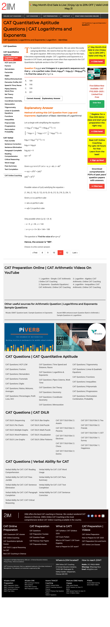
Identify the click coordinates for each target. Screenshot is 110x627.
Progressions (10, 126)
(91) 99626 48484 (93, 564)
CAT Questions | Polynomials (85, 386)
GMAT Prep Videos (9, 591)
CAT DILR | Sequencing (15, 420)
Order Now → (97, 104)
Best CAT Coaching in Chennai (14, 554)
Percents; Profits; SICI (13, 82)
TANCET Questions (50, 595)
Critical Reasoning (12, 159)
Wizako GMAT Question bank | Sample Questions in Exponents (29, 313)
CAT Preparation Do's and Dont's (94, 541)
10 (54, 253)
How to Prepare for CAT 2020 (93, 538)
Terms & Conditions (18, 562)
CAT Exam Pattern (62, 537)
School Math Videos (92, 585)
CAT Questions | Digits (15, 384)
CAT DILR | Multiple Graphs (17, 430)
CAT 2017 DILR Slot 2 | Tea (92, 420)
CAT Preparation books (38, 544)
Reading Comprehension (11, 154)
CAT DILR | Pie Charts (15, 425)
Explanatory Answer (51, 98)
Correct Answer (34, 98)
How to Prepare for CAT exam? (67, 547)
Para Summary (11, 165)
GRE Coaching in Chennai (32, 583)
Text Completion (11, 169)
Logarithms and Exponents (13, 59)
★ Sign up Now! (97, 160)
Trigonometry (10, 107)
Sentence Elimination (13, 147)
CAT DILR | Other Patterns (41, 439)
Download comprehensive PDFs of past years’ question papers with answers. (97, 175)
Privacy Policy (8, 562)
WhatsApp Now (95, 567)
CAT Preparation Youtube (39, 534)
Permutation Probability (10, 130)
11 (60, 253)
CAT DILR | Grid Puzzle (40, 425)
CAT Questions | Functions (84, 377)
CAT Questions (87, 23)
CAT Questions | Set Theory (50, 387)
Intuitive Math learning (93, 583)
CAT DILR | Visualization (41, 435)
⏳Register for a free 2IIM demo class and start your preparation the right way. (96, 120)
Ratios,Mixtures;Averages (14, 79)
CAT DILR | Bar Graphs (40, 420)
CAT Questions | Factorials (17, 379)
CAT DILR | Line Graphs (15, 439)
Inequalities (9, 119)
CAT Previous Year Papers (39, 541)
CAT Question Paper (37, 537)
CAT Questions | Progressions (85, 391)
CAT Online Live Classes (91, 545)
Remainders (9, 69)
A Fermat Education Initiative (39, 560)
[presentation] (25, 133)
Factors (8, 66)
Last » (75, 253)
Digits (7, 75)
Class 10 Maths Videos (72, 593)
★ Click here (96, 186)
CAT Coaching (32, 16)
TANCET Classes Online (52, 585)
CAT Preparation (50, 16)
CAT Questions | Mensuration (51, 405)
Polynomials (10, 122)
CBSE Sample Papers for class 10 (75, 591)
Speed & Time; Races (13, 85)
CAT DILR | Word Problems (17, 435)
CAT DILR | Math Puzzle (40, 430)
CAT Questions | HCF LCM (16, 364)
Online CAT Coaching (12, 16)
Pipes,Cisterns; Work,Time (11, 89)
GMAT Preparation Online (11, 585)
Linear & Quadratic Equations (12, 111)
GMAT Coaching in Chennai (12, 587)
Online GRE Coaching (31, 586)
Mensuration (10, 104)
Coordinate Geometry (13, 101)
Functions (9, 116)
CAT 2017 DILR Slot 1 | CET (92, 433)
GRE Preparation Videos (31, 588)
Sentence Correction (13, 143)
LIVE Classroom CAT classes (14, 534)
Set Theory (9, 94)
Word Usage (10, 162)
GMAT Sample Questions (11, 589)
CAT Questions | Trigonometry (85, 364)
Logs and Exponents (98, 23)
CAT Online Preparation (90, 534)
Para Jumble (10, 140)
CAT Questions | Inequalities (84, 382)
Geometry (9, 97)
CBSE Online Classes (72, 585)
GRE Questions (29, 585)
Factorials (9, 72)
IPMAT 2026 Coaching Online (87, 16)
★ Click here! (97, 62)
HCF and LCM (10, 63)
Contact (66, 16)
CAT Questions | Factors (16, 369)
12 (67, 253)
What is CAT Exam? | (63, 540)
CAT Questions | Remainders (17, 374)
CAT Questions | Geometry (50, 392)
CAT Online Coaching (13, 175)
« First (34, 253)
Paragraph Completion (14, 150)
